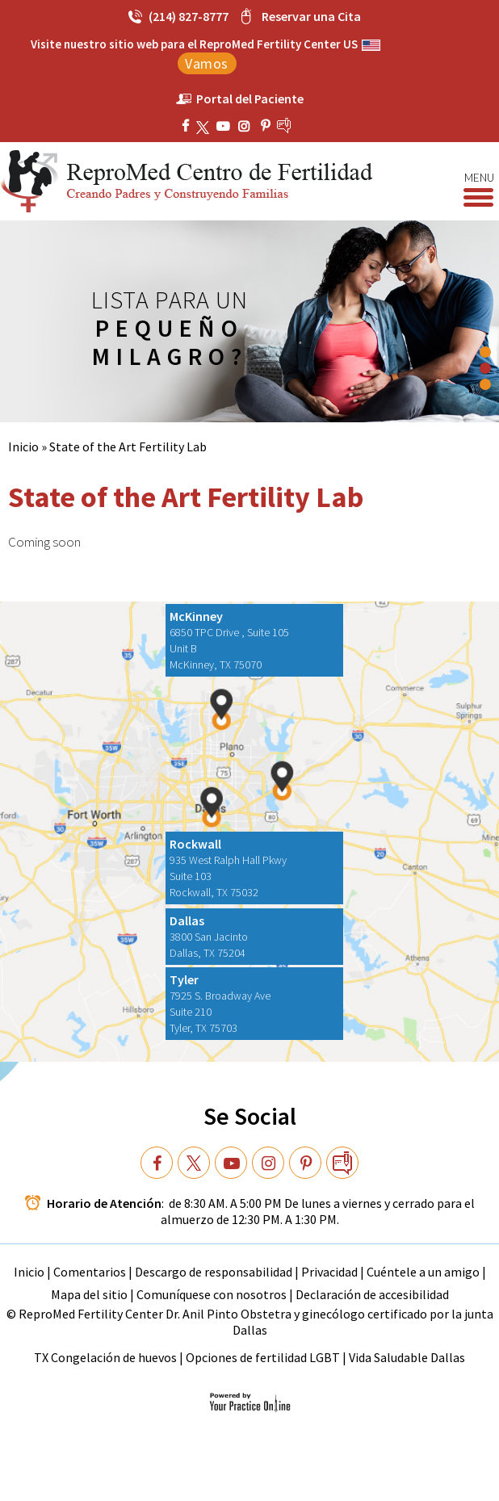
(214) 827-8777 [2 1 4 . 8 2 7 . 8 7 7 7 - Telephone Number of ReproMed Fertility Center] (189, 16)
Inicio (23, 446)
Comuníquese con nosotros (211, 1294)
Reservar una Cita (311, 16)
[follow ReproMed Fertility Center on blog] (297, 125)
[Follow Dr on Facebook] (156, 1162)
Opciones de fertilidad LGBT (263, 1357)
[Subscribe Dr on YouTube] (247, 126)
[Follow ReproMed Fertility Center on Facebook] (187, 126)
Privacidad (330, 1272)
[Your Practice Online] (250, 1401)
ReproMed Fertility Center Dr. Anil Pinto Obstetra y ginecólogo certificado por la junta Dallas (256, 1322)
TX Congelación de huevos (106, 1357)
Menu (478, 178)
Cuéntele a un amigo (423, 1272)
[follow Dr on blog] (342, 1162)
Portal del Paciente (250, 98)
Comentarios (90, 1272)
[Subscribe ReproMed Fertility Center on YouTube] (224, 126)
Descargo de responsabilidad (213, 1272)
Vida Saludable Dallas (407, 1357)
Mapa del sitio (89, 1294)
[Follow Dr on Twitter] (193, 1162)
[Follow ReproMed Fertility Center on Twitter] (204, 126)
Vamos (207, 63)
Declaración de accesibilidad (372, 1294)
